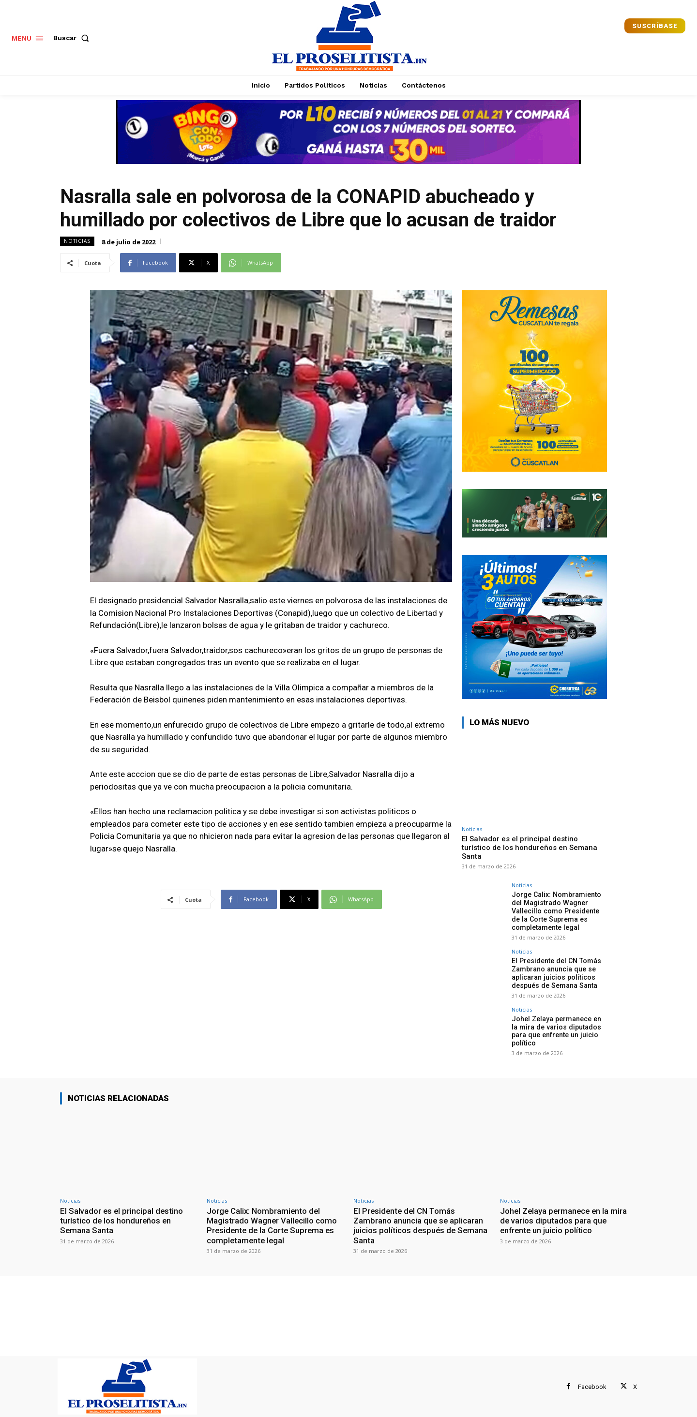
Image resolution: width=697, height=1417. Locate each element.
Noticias (77, 241)
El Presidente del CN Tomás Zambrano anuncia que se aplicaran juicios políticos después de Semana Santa (555, 972)
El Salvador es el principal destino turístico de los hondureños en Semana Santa (529, 848)
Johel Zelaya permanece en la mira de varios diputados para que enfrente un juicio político (559, 1030)
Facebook (592, 1385)
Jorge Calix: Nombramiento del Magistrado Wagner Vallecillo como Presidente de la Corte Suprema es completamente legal (556, 911)
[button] (73, 38)
